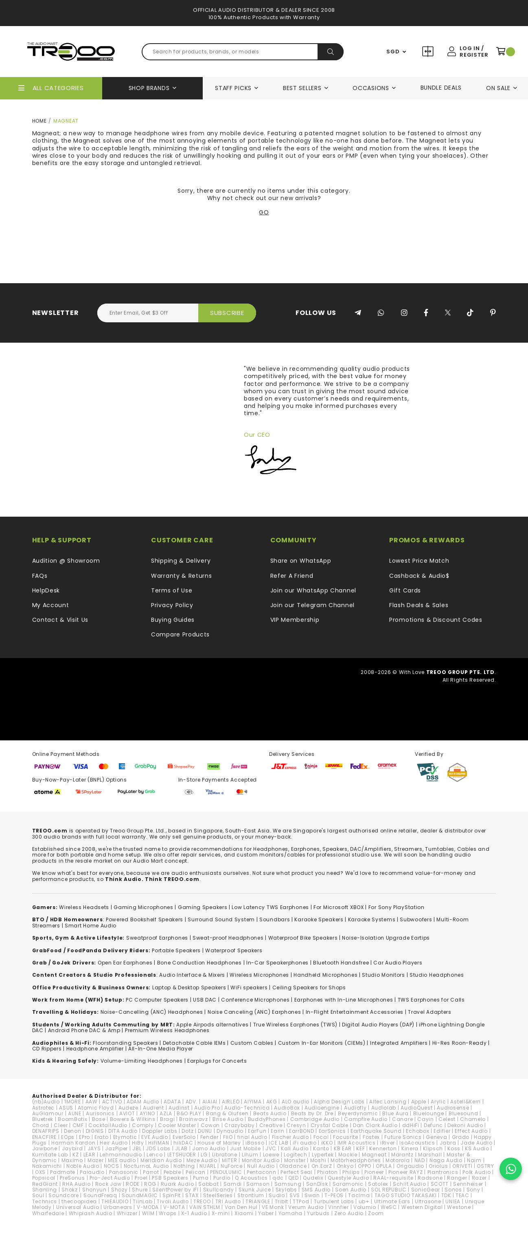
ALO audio (295, 1101)
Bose (98, 1119)
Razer (479, 1177)
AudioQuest (416, 1107)
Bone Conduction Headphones (199, 962)
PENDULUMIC (226, 1172)
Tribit (281, 1201)
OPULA (384, 1166)
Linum (250, 1154)
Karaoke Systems (372, 919)
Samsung (288, 1183)
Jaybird (72, 1148)
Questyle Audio (348, 1177)
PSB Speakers (170, 1177)
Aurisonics (100, 1113)
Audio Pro (207, 1107)
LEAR (89, 1154)
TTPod (301, 1201)
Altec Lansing (387, 1101)
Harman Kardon (73, 1142)
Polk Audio (476, 1172)
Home (39, 120)
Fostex (371, 1137)
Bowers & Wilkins (133, 1119)
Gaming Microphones (143, 907)
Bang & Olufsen (227, 1113)
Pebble (172, 1172)
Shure (140, 1189)
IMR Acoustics (356, 1142)
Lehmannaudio (121, 1154)
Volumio (364, 1207)
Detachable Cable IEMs (194, 1042)
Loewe (271, 1154)
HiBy (138, 1142)
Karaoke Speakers (318, 919)
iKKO (327, 1142)
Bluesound (463, 1113)
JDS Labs (158, 1148)
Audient (153, 1107)
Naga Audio (445, 1160)
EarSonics (332, 1130)
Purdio (221, 1177)
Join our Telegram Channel (312, 605)
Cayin (425, 1119)
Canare (402, 1119)
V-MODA (148, 1207)
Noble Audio (82, 1166)
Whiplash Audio (90, 1213)
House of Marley (219, 1142)
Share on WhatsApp (300, 560)
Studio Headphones (437, 974)
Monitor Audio (261, 1160)
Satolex (378, 1183)
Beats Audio (270, 1113)
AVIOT (127, 1113)
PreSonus (72, 1177)
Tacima (359, 1195)
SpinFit (171, 1195)
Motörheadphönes (356, 1160)
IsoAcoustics (417, 1142)
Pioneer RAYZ (405, 1172)
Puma (201, 1177)
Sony (473, 1189)
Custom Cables (252, 1042)
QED (293, 1177)
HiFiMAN (158, 1142)
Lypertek (323, 1154)
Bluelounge (428, 1113)
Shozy (119, 1189)
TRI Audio (228, 1201)
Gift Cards (405, 590)
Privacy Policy (172, 605)
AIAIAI (209, 1101)
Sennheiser (468, 1183)
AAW (91, 1101)
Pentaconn (261, 1172)
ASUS (66, 1107)
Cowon (210, 1125)
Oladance (293, 1166)
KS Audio (477, 1148)
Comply (142, 1125)
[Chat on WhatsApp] (511, 1169)
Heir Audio (113, 1142)
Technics (44, 1201)
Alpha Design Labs (339, 1101)
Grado (461, 1137)
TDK (446, 1195)
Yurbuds (318, 1213)
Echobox (417, 1130)
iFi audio (304, 1142)
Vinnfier (338, 1207)
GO (264, 212)
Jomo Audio (209, 1148)
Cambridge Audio (315, 1119)
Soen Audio (350, 1189)
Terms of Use (171, 590)
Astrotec (43, 1107)
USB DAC (205, 999)
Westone (459, 1207)
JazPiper (116, 1148)
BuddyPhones (267, 1119)
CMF (78, 1125)
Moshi (318, 1160)
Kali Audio (295, 1148)
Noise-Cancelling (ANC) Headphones (152, 1011)
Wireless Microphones (259, 974)
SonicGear (425, 1189)
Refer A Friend (291, 575)
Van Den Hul (241, 1207)
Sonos (453, 1189)
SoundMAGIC (140, 1195)
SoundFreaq (100, 1195)
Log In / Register (474, 51)
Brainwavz (193, 1119)
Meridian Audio (161, 1160)
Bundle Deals (441, 88)
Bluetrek (43, 1119)
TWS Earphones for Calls (431, 999)
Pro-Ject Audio (110, 1177)
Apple (419, 1101)
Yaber (266, 1213)
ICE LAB (278, 1142)
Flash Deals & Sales (418, 605)
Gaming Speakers (203, 907)
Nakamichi (47, 1166)
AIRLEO (230, 1101)
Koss (453, 1148)
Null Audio (261, 1166)
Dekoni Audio (465, 1125)
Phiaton (327, 1172)
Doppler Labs (159, 1130)
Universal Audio (77, 1207)
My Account (50, 605)
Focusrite (345, 1137)
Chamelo (473, 1119)
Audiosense (453, 1107)
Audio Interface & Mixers (192, 974)
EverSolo (184, 1137)
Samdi (232, 1183)
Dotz (187, 1130)
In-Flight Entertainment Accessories (355, 1011)
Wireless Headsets (84, 907)
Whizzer (127, 1213)
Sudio (277, 1195)
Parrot (151, 1172)
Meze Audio (201, 1160)
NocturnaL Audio (146, 1166)
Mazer (96, 1160)
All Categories (58, 88)
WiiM (148, 1213)
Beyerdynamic (358, 1113)
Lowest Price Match (419, 560)
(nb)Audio (46, 1101)
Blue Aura (395, 1113)
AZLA (166, 1113)
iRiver (387, 1142)
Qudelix (313, 1177)
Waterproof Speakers (233, 950)
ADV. (192, 1101)
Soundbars (274, 919)
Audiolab (384, 1107)
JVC (270, 1148)
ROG (150, 1183)
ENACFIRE (44, 1137)
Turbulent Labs (334, 1201)
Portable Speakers (176, 950)
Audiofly (355, 1107)
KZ (75, 1154)
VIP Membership (295, 619)
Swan (312, 1195)
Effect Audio (471, 1130)
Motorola (398, 1160)
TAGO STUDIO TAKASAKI (406, 1195)
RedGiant (45, 1183)
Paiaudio (92, 1172)
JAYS (94, 1148)
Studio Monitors (383, 974)
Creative (271, 1125)
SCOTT (440, 1183)
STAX (192, 1195)
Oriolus (438, 1166)
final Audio (252, 1137)
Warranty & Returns (181, 575)
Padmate (62, 1172)
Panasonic (123, 1172)
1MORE (72, 1101)
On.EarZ (321, 1166)
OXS (40, 1172)
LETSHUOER (181, 1154)
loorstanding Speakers (127, 1042)
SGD (392, 51)
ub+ (364, 1201)
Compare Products (429, 52)
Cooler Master (177, 1125)
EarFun (257, 1130)
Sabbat (208, 1183)
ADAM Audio (143, 1101)
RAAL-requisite (393, 1177)
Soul (38, 1195)
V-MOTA (174, 1207)
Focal (321, 1137)
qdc (278, 1177)
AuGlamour (48, 1113)
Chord (41, 1125)
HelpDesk (46, 590)
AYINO (148, 1113)
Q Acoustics (251, 1177)
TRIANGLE (257, 1201)
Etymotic (125, 1137)
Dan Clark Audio (375, 1125)
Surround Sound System (221, 919)
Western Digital (422, 1207)
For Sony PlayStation (396, 907)
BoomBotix (72, 1119)
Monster (295, 1160)
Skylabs (286, 1189)
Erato (101, 1137)
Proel (141, 1177)
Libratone (224, 1154)
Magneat (374, 1154)
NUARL (207, 1166)
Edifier (442, 1130)
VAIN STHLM (204, 1207)
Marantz (402, 1154)
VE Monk (273, 1207)
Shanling (44, 1189)
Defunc (433, 1125)
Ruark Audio (177, 1183)
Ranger (457, 1177)
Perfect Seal (296, 1172)
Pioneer (374, 1172)
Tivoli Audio (172, 1201)
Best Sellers (302, 88)
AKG (271, 1101)
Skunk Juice (255, 1189)
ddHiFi (410, 1125)
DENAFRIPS (45, 1130)
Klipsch (433, 1148)
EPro (84, 1137)
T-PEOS (334, 1195)
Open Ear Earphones (125, 962)
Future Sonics (402, 1137)
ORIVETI (462, 1166)
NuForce (232, 1166)
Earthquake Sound (376, 1130)
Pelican (196, 1172)
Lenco (155, 1154)
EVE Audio (154, 1137)
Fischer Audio (290, 1137)
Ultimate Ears (392, 1201)
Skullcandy (218, 1189)
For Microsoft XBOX (338, 907)
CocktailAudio (107, 1125)
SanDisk (317, 1183)
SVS (294, 1195)
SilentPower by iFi (175, 1189)
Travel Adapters (429, 1011)
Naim (474, 1160)
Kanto (321, 1148)
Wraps (168, 1213)
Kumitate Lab (50, 1154)
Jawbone (44, 1148)
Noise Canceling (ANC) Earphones (254, 1011)
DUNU (205, 1130)
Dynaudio (230, 1130)
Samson (257, 1183)
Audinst (179, 1107)
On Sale (498, 88)
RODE (133, 1183)
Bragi (167, 1119)
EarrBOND (301, 1130)
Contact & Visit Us (60, 619)
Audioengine (322, 1107)
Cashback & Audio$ (419, 575)
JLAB (181, 1148)
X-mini (221, 1213)
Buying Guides (173, 619)
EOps (67, 1137)
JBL (136, 1148)
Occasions (371, 88)
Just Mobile (245, 1148)
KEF (360, 1148)
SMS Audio (316, 1189)
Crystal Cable (329, 1125)
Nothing (184, 1166)
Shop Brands (149, 88)
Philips (351, 1172)
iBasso (254, 1142)
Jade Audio (476, 1142)
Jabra (448, 1142)
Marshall (430, 1154)
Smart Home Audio (90, 925)
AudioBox (287, 1107)
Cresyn (296, 1125)
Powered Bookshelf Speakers (144, 919)
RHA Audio (76, 1183)
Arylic (438, 1101)
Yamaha (290, 1213)
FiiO (228, 1137)
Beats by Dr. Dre (312, 1113)
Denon (72, 1130)
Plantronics (442, 1172)
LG (204, 1154)
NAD (419, 1160)
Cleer (61, 1125)
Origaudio (410, 1166)
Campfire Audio (366, 1119)
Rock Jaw (108, 1183)
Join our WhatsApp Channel (313, 590)
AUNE (74, 1113)
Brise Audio (228, 1119)
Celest (447, 1119)
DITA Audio (123, 1130)
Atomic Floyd (96, 1107)
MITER (229, 1160)
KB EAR (343, 1148)
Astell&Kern (465, 1101)
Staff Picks (233, 88)
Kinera (409, 1148)
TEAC (462, 1195)
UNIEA (452, 1201)
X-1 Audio (194, 1213)
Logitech (295, 1154)
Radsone (430, 1177)
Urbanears (117, 1207)
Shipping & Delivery (180, 560)
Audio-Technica (246, 1107)
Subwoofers (416, 919)
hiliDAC (183, 1142)
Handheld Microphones (325, 974)
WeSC (389, 1207)
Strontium (250, 1195)
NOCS (111, 1166)
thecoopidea (79, 1201)
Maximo (72, 1160)
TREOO (202, 1201)
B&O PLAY (189, 1113)
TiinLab (142, 1201)
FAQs (40, 575)
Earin (278, 1130)
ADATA (172, 1101)
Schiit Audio (409, 1183)
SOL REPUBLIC (388, 1189)
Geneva (436, 1137)
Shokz (69, 1189)
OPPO (364, 1166)
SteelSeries (218, 1195)
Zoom (376, 1213)
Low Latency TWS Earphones (270, 907)
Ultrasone (428, 1201)
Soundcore (63, 1195)
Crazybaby (239, 1125)
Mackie (347, 1154)
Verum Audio (306, 1207)
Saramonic (348, 1183)
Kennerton (383, 1148)
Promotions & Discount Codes (435, 619)
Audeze (128, 1107)
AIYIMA (252, 1101)
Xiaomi (244, 1213)
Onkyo (345, 1166)
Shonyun (94, 1189)
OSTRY (485, 1166)
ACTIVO (112, 1101)
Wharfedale (48, 1213)
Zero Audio (349, 1213)
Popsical (44, 1177)
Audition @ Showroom (66, 560)
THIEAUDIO (114, 1201)
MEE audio (122, 1160)
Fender (209, 1137)
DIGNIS (95, 1130)
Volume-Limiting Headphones (142, 1060)
